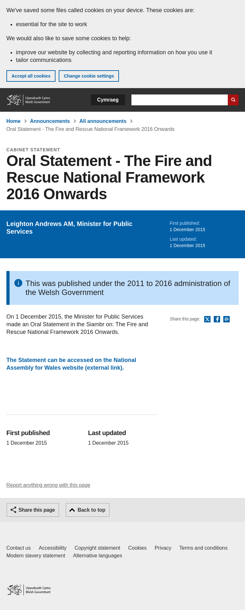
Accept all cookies (30, 76)
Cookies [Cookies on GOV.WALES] (137, 548)
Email (226, 319)
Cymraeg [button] (108, 99)
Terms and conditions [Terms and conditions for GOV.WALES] (203, 548)
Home (13, 121)
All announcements (103, 121)
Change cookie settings (89, 76)
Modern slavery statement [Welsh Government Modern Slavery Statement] (35, 555)
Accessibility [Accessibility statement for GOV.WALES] (52, 548)
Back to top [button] (91, 510)
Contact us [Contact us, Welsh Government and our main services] (18, 548)
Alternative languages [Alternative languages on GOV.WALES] (97, 555)
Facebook (217, 319)
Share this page (37, 510)
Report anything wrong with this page (48, 485)
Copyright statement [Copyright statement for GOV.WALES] (97, 548)
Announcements (50, 121)
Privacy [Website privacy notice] (163, 548)
